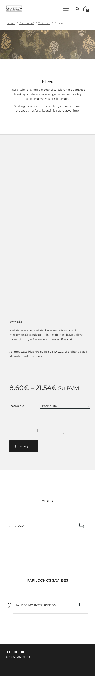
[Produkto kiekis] (37, 430)
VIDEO (19, 525)
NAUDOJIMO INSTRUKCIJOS (35, 605)
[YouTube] (22, 652)
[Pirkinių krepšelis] (86, 8)
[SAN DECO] (15, 8)
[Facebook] (8, 652)
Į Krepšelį (21, 446)
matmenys (17, 406)
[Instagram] (15, 652)
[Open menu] (66, 8)
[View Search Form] (77, 9)
